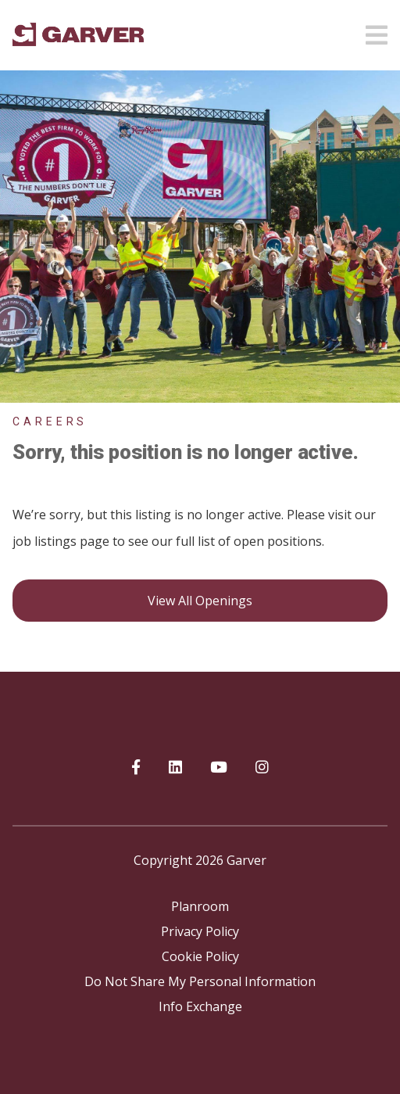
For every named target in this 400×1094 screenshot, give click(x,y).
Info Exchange (200, 1006)
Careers (50, 421)
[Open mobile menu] (377, 30)
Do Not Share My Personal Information (200, 981)
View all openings (200, 600)
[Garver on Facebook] (136, 768)
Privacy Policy (200, 931)
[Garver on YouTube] (219, 768)
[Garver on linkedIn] (175, 768)
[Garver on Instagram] (262, 768)
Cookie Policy (200, 956)
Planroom (200, 906)
